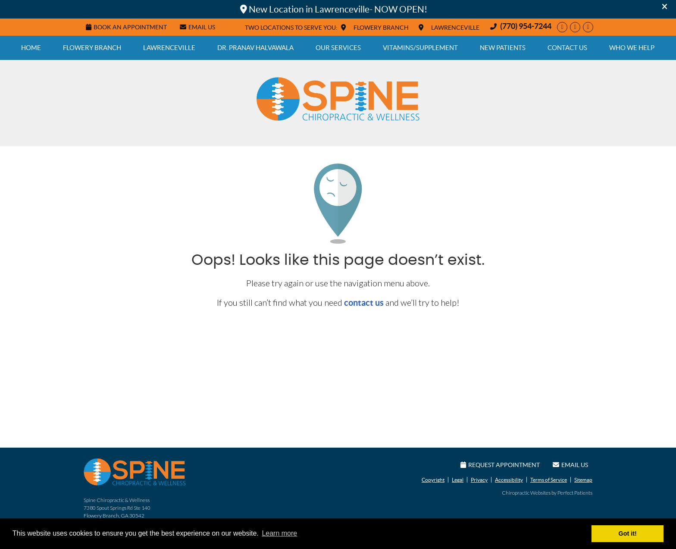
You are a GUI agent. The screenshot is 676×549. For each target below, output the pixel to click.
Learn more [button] (279, 533)
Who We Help (631, 47)
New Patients (503, 47)
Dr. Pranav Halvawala (255, 47)
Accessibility (509, 480)
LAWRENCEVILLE (455, 27)
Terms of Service (548, 480)
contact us (364, 302)
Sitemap (583, 480)
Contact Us (567, 47)
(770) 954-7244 (525, 26)
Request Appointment (500, 464)
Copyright (433, 480)
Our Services (338, 47)
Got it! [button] (628, 533)
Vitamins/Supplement (420, 47)
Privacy (479, 480)
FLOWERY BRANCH (381, 27)
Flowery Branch (92, 47)
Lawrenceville (169, 47)
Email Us (197, 27)
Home (31, 47)
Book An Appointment (126, 27)
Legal (457, 480)
